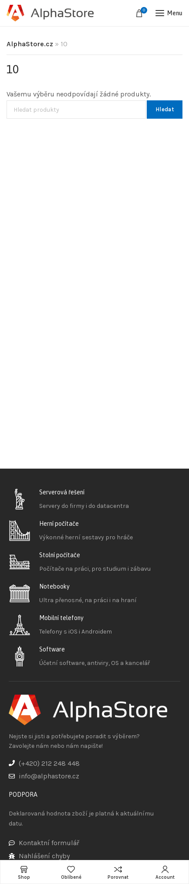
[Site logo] (50, 13)
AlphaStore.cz (30, 44)
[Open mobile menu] (169, 13)
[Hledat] (76, 109)
